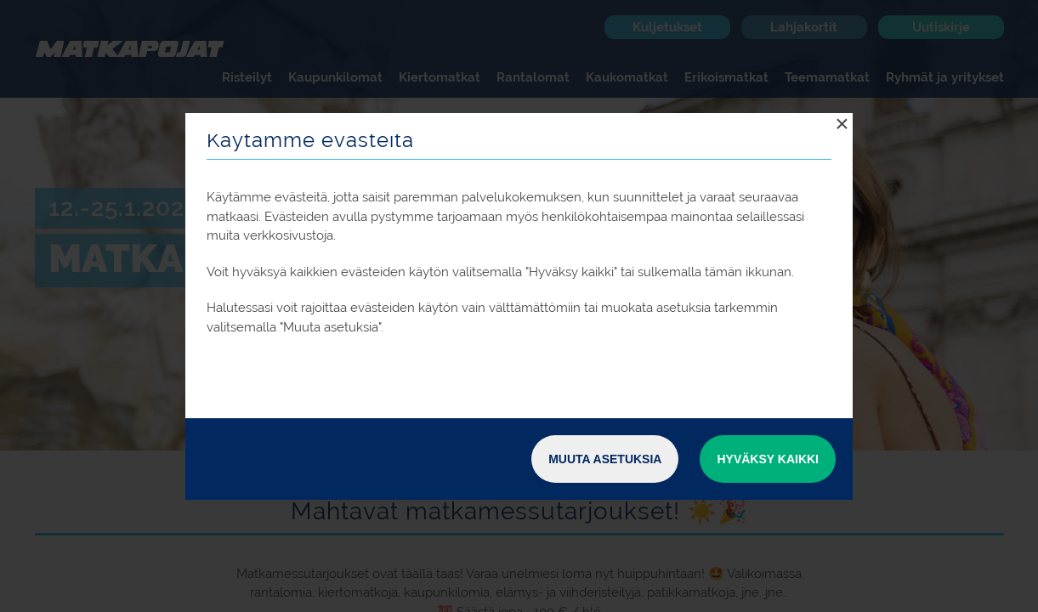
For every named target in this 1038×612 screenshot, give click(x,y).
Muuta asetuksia (604, 459)
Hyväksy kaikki (768, 459)
